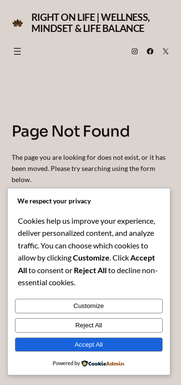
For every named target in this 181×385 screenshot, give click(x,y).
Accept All (88, 344)
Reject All (88, 325)
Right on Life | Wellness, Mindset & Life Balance (90, 22)
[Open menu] (17, 51)
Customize (88, 305)
